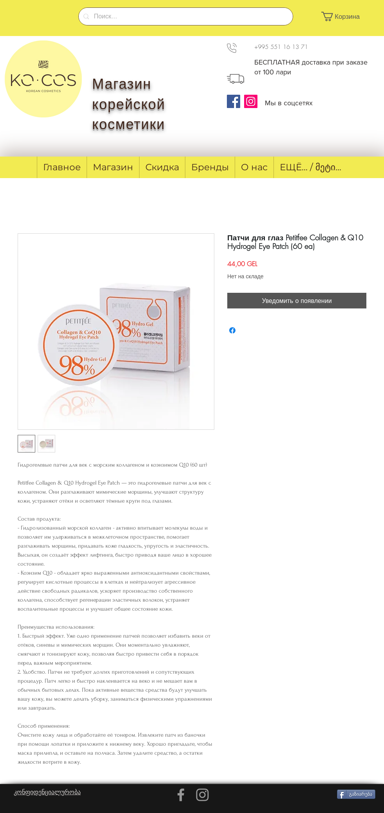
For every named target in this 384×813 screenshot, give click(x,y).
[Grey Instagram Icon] (202, 794)
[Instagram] (250, 101)
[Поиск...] (185, 16)
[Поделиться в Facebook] (232, 330)
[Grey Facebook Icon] (180, 794)
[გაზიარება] (356, 794)
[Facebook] (233, 101)
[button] (344, 16)
